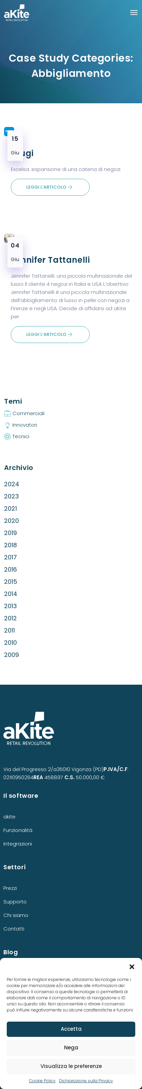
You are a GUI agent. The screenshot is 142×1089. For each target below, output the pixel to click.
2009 (11, 654)
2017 (10, 557)
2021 (10, 508)
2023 (11, 496)
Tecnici (20, 436)
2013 (10, 606)
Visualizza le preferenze (71, 1066)
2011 (9, 630)
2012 (10, 618)
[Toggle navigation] (134, 12)
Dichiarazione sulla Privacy (86, 1081)
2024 (11, 484)
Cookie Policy (42, 1081)
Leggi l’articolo (49, 187)
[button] (132, 966)
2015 (10, 581)
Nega (71, 1047)
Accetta (71, 1028)
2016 (10, 569)
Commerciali (28, 413)
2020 (11, 520)
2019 (10, 533)
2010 (10, 642)
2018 (10, 545)
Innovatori (24, 424)
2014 (10, 594)
